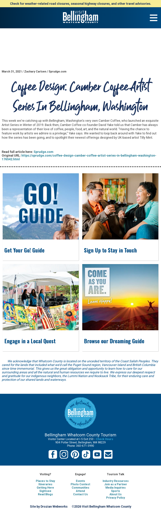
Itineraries (45, 484)
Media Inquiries (115, 487)
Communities (80, 487)
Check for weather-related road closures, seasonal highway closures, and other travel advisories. (80, 3)
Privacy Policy (115, 497)
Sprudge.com (43, 152)
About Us (116, 494)
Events (80, 481)
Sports (115, 491)
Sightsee (45, 491)
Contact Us (80, 494)
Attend (80, 491)
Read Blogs (45, 494)
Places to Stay (45, 481)
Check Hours (104, 439)
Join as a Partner (115, 484)
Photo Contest (80, 484)
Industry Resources (116, 481)
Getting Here (45, 487)
